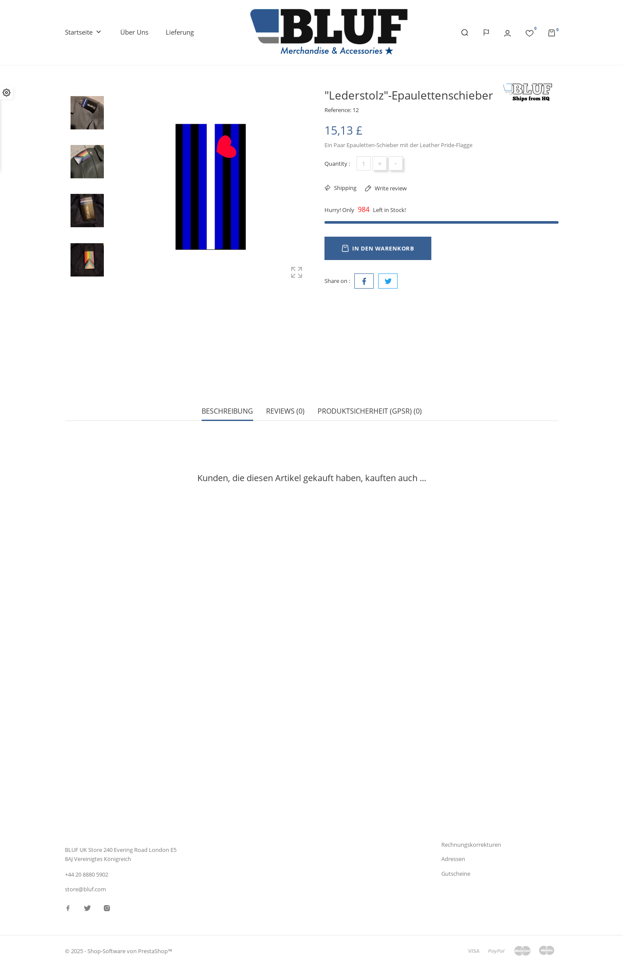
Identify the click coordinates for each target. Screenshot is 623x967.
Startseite (84, 32)
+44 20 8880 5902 (86, 874)
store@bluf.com (85, 889)
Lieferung (180, 32)
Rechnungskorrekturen (471, 844)
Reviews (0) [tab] (285, 381)
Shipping (344, 188)
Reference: (337, 110)
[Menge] (363, 163)
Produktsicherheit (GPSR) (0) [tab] (370, 381)
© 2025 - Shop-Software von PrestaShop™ (118, 951)
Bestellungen (458, 830)
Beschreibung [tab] (227, 381)
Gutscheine (455, 873)
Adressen (453, 859)
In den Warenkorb (378, 248)
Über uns (134, 32)
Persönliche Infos (463, 815)
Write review (390, 188)
